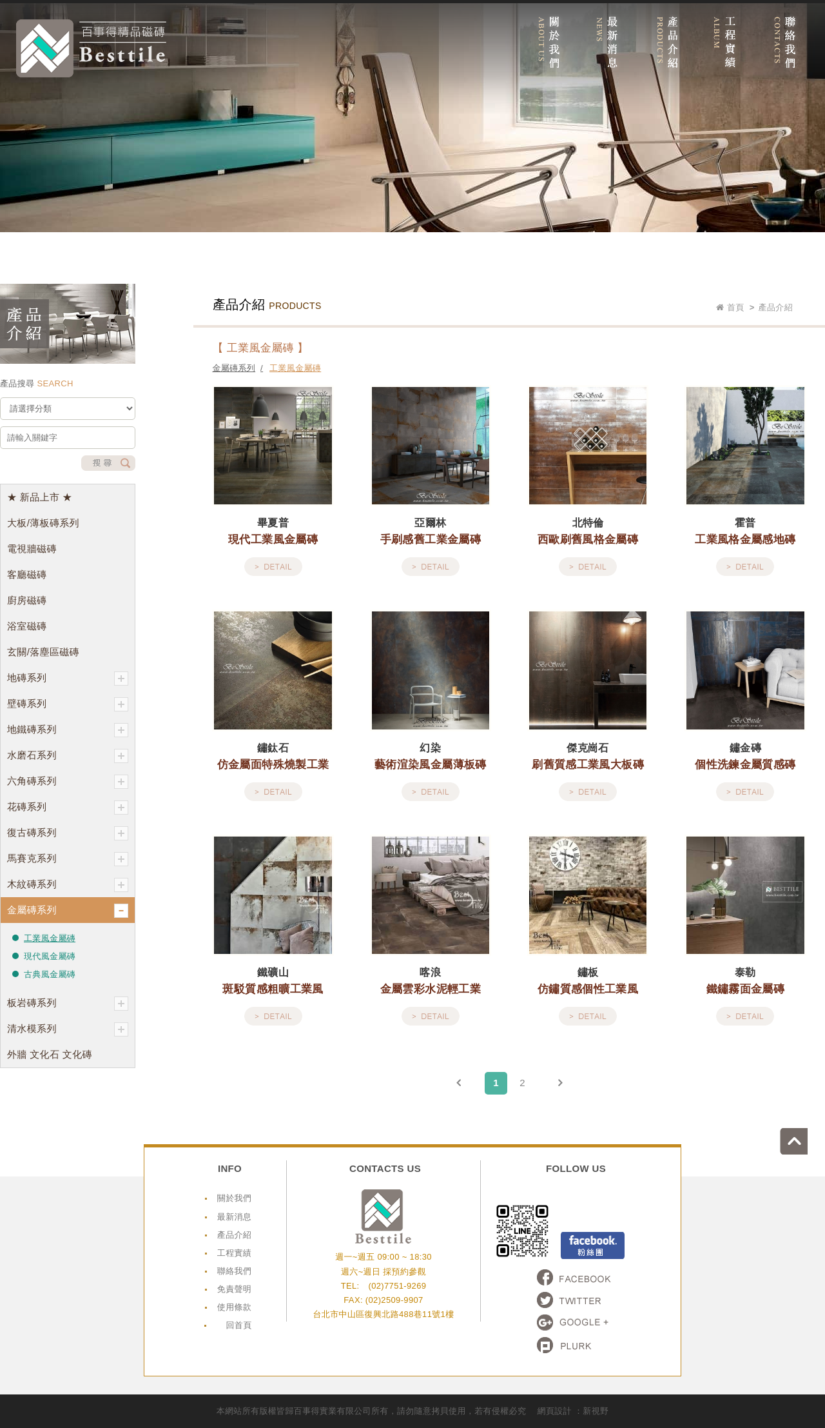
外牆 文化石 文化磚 (49, 1054)
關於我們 (234, 1198)
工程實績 (234, 1253)
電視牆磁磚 (32, 548)
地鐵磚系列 (67, 730)
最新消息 (234, 1217)
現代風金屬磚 (49, 956)
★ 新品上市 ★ (39, 496)
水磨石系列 (67, 756)
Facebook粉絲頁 (593, 1245)
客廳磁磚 (26, 574)
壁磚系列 (67, 704)
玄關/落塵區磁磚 (43, 651)
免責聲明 (234, 1289)
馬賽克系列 (67, 859)
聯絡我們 (234, 1271)
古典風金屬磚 (49, 974)
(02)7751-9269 (397, 1286)
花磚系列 (67, 807)
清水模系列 (67, 1029)
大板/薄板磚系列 (43, 522)
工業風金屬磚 (49, 938)
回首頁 (238, 1325)
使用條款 (234, 1307)
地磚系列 (67, 678)
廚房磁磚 (26, 600)
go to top (811, 1129)
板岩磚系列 (67, 1004)
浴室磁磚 (26, 625)
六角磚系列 (67, 782)
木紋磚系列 (67, 885)
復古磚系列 (67, 833)
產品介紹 (234, 1235)
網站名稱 (91, 48)
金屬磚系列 (67, 911)
